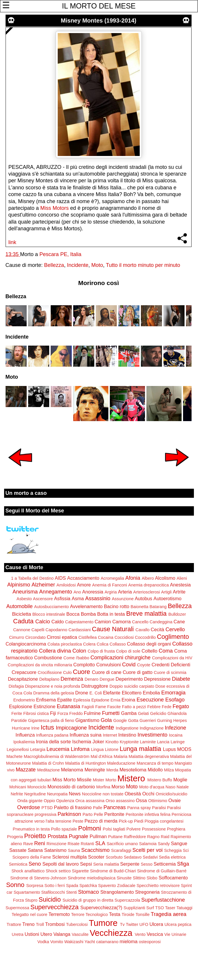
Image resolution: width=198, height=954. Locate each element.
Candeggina (161, 622)
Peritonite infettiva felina (148, 814)
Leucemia (58, 749)
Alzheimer (43, 585)
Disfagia (16, 686)
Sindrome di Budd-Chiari (113, 871)
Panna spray (139, 807)
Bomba (88, 614)
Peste (78, 821)
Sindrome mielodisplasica (91, 878)
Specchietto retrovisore (158, 885)
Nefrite (17, 794)
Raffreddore (135, 836)
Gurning (164, 720)
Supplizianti (134, 907)
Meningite (94, 769)
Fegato (181, 706)
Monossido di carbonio (71, 786)
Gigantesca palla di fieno (51, 720)
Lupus (169, 749)
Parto (88, 814)
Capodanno (56, 629)
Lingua (97, 749)
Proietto (35, 836)
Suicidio (50, 899)
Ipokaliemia (24, 741)
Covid (129, 665)
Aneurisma (25, 592)
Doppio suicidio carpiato (132, 686)
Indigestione (127, 728)
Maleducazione (121, 763)
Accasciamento (83, 578)
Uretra (17, 934)
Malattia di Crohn (48, 763)
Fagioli (88, 706)
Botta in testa (111, 614)
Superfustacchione (163, 900)
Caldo (58, 621)
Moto (97, 265)
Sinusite (124, 878)
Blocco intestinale (48, 614)
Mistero (131, 778)
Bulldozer (177, 614)
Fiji (53, 713)
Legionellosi (18, 749)
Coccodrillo (145, 637)
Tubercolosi (77, 924)
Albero (148, 578)
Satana (35, 850)
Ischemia (81, 741)
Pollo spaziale (64, 829)
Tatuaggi (184, 907)
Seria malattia (106, 864)
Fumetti (111, 713)
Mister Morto (104, 780)
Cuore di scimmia (170, 672)
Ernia (115, 700)
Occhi (148, 793)
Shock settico (58, 871)
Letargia (37, 749)
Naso (170, 787)
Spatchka (88, 885)
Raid (165, 836)
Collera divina (55, 651)
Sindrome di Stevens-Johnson (38, 878)
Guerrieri (147, 720)
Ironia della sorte (53, 741)
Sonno (15, 884)
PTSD (47, 807)
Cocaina (105, 637)
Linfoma (80, 749)
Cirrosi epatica (62, 637)
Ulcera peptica (177, 924)
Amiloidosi (66, 585)
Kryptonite (129, 741)
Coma (166, 651)
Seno (35, 864)
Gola (106, 720)
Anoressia (92, 591)
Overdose (28, 807)
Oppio (49, 800)
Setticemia (165, 864)
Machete (14, 756)
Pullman (98, 836)
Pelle (98, 814)
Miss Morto (64, 779)
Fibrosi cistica (36, 713)
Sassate (18, 850)
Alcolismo (165, 578)
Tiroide (128, 914)
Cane (179, 621)
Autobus (143, 598)
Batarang (157, 606)
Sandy (164, 843)
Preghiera (176, 829)
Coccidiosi (124, 637)
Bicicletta (21, 614)
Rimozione (56, 843)
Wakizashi (73, 941)
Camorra (121, 621)
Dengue (107, 679)
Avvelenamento (86, 606)
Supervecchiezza (54, 907)
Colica (102, 644)
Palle (97, 807)
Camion (103, 621)
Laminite (148, 741)
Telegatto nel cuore (29, 914)
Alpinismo (18, 585)
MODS (184, 749)
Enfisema (46, 699)
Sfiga (183, 864)
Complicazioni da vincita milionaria (40, 665)
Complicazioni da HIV (172, 658)
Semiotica (18, 864)
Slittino (139, 878)
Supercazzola (127, 900)
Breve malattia (146, 613)
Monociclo (36, 787)
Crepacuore (24, 672)
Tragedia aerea (168, 914)
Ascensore (43, 598)
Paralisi (159, 807)
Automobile (19, 606)
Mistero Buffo (159, 780)
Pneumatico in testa (31, 829)
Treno (28, 924)
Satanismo (55, 850)
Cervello (175, 629)
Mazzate (26, 770)
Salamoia (148, 843)
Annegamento (55, 592)
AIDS (60, 578)
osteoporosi (150, 941)
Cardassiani (80, 629)
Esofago (175, 700)
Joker (98, 741)
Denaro (91, 679)
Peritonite (114, 814)
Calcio (42, 621)
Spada (72, 885)
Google (120, 720)
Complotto (84, 664)
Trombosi (55, 924)
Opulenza (65, 800)
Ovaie (174, 800)
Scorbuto (114, 857)
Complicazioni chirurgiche (121, 657)
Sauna (74, 850)
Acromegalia (112, 578)
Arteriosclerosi (146, 592)
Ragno (153, 836)
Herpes (180, 720)
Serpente (129, 864)
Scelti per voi (147, 850)
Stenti (71, 892)
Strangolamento (117, 892)
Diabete (181, 679)
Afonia (132, 578)
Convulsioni (108, 664)
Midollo (155, 769)
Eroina (128, 699)
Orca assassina (89, 800)
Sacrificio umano (122, 843)
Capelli (37, 629)
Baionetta (139, 606)
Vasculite (80, 934)
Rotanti (87, 843)
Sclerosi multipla (69, 856)
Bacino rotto (116, 606)
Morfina (103, 787)
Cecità (157, 629)
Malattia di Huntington (85, 763)
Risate (74, 843)
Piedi (138, 821)
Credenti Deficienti (170, 664)
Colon (79, 651)
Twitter (132, 924)
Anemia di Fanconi (109, 585)
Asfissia (62, 598)
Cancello (140, 622)
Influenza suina (86, 734)
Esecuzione (150, 700)
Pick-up (126, 821)
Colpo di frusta (101, 651)
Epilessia (81, 700)
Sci (186, 850)
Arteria (125, 591)
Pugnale (78, 836)
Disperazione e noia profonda (52, 686)
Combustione (48, 657)
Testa (114, 914)
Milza (169, 770)
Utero (46, 934)
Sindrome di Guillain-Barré (162, 871)
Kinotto (112, 741)
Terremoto (59, 914)
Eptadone (100, 700)
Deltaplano (49, 679)
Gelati (143, 713)
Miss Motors (54, 208)
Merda (112, 770)
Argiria (111, 592)
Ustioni (32, 934)
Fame (100, 706)
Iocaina (175, 735)
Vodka (43, 941)
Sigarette (80, 871)
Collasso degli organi (149, 643)
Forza (62, 713)
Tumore (103, 923)
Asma (78, 598)
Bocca (72, 614)
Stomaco (88, 892)
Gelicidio (158, 713)
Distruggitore (94, 686)
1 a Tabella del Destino (32, 578)
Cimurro (16, 637)
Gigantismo (87, 720)
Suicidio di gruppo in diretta (87, 900)
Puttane (115, 836)
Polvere (134, 829)
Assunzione (123, 598)
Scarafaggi (121, 850)
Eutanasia (68, 706)
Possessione (154, 829)
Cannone (21, 629)
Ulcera (156, 924)
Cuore (81, 671)
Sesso (147, 864)
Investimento (153, 735)
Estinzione (44, 706)
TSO (159, 907)
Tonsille (143, 914)
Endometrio (24, 700)
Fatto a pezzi (134, 706)
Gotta (133, 720)
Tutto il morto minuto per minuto (143, 265)
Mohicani (17, 787)
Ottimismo (157, 800)
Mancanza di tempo (154, 763)
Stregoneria (147, 892)
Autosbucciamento (51, 606)
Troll (40, 924)
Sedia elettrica (172, 857)
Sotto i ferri (55, 885)
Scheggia (173, 850)
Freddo (76, 713)
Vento (140, 934)
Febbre (154, 706)
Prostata (57, 836)
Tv (122, 924)
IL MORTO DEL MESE (99, 6)
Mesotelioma (133, 769)
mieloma (128, 941)
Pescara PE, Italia (60, 254)
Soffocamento (173, 877)
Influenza (25, 734)
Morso (118, 786)
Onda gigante (29, 800)
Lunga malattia (140, 748)
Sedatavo (133, 857)
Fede (166, 706)
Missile (84, 779)
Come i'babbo (76, 658)
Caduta (23, 621)
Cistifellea (87, 637)
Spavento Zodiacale (116, 885)
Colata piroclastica (64, 644)
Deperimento (129, 679)
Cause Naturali (113, 629)
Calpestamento (79, 622)
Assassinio (97, 598)
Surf (150, 907)
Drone (81, 692)
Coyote (144, 665)
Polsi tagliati (114, 829)
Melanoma (72, 769)
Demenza (72, 679)
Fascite (114, 706)
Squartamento (26, 892)
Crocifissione (50, 672)
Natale (183, 787)
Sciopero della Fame (31, 857)
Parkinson (69, 814)
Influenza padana (52, 735)
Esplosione (20, 706)
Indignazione (152, 728)
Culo (67, 672)
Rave (28, 843)
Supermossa (17, 907)
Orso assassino (120, 800)
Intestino (127, 734)
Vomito (56, 941)
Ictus (47, 727)
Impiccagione (71, 728)
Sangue (179, 843)
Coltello (149, 650)
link (12, 242)
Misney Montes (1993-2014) (98, 20)
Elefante (111, 692)
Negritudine (35, 794)
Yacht (90, 941)
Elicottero (131, 692)
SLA (100, 843)
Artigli (166, 592)
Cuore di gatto (138, 672)
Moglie (180, 779)
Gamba (128, 713)
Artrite (179, 591)
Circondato (35, 637)
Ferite (16, 713)
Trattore (14, 924)
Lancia (163, 741)
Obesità (132, 793)
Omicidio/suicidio (171, 794)
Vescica (155, 934)
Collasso (118, 644)
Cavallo (143, 629)
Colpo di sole (128, 651)
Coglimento (173, 636)
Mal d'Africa (101, 756)
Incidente (77, 265)
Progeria (15, 836)
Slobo (152, 878)
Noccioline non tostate (103, 794)
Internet (110, 735)
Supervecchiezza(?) (101, 907)
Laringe (177, 741)
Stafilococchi (53, 892)
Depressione (157, 679)
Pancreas (114, 807)
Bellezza (54, 265)
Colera (89, 644)
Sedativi (150, 857)
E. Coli (95, 693)
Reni (39, 843)
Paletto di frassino (73, 807)
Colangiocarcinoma (26, 643)
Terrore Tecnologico (89, 914)
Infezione (175, 728)
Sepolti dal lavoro (60, 864)
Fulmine (92, 713)
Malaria (120, 756)
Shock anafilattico (28, 871)
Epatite (64, 699)
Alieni (182, 578)
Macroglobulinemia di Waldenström (56, 756)
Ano (77, 592)
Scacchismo (95, 850)
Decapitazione (23, 679)
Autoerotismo (167, 598)
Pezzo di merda (100, 820)
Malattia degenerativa (149, 756)
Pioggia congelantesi (163, 821)
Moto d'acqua (151, 787)
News (75, 793)
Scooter (96, 856)
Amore (84, 584)
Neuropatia (57, 794)
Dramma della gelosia (53, 693)
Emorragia (173, 693)
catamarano (107, 941)
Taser (170, 907)
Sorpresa (34, 885)
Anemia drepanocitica (148, 585)
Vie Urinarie (175, 934)
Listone (111, 749)
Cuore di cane (107, 672)
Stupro (31, 900)
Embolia (151, 692)
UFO (143, 924)
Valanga (61, 934)
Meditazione (48, 770)
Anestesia (180, 584)
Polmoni (89, 828)
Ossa (141, 800)
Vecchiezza (111, 933)
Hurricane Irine (25, 728)
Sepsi (86, 864)
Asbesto (24, 598)
